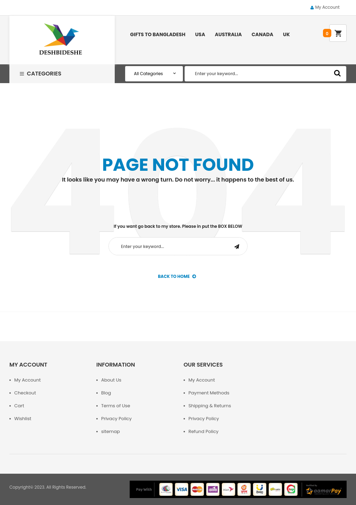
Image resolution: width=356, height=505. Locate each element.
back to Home (177, 276)
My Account (327, 7)
